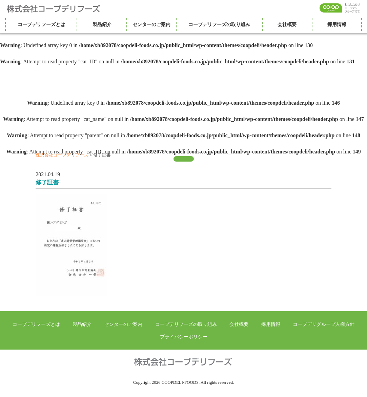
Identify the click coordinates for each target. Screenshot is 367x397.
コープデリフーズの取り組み (219, 24)
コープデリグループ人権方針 (323, 324)
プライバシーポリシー (183, 336)
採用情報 (336, 24)
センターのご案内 (151, 24)
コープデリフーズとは (41, 24)
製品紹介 (102, 24)
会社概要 (287, 24)
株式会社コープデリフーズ (57, 9)
